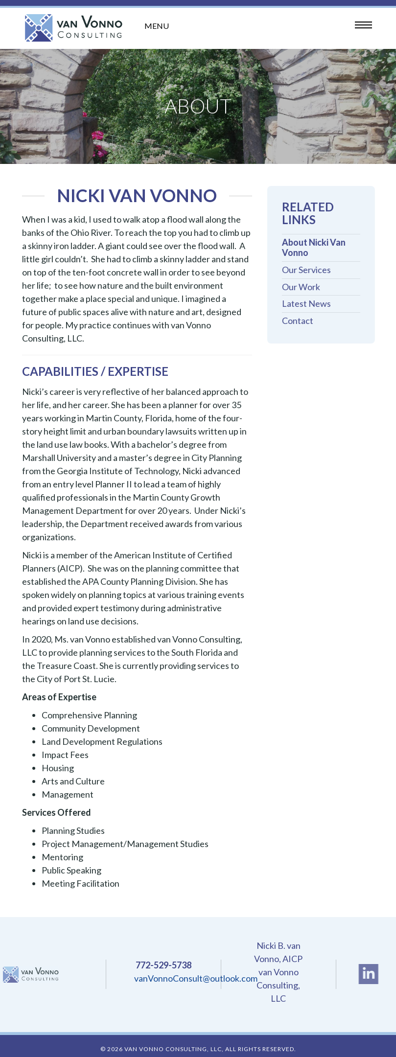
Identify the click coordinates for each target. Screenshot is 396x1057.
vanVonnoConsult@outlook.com (195, 978)
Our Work (303, 287)
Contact (300, 321)
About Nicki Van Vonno (316, 247)
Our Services (308, 270)
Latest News (308, 304)
